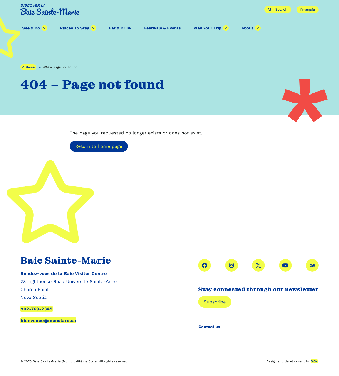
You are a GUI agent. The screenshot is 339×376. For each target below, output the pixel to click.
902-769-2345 (36, 309)
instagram (231, 265)
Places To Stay (74, 28)
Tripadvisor (312, 265)
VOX (314, 361)
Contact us (209, 326)
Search (277, 9)
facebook (204, 265)
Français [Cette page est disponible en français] (307, 9)
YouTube (285, 265)
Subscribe (215, 302)
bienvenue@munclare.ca (48, 320)
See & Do (31, 28)
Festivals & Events (162, 28)
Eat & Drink (120, 28)
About (247, 28)
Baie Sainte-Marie (139, 9)
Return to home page (98, 146)
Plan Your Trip (207, 28)
